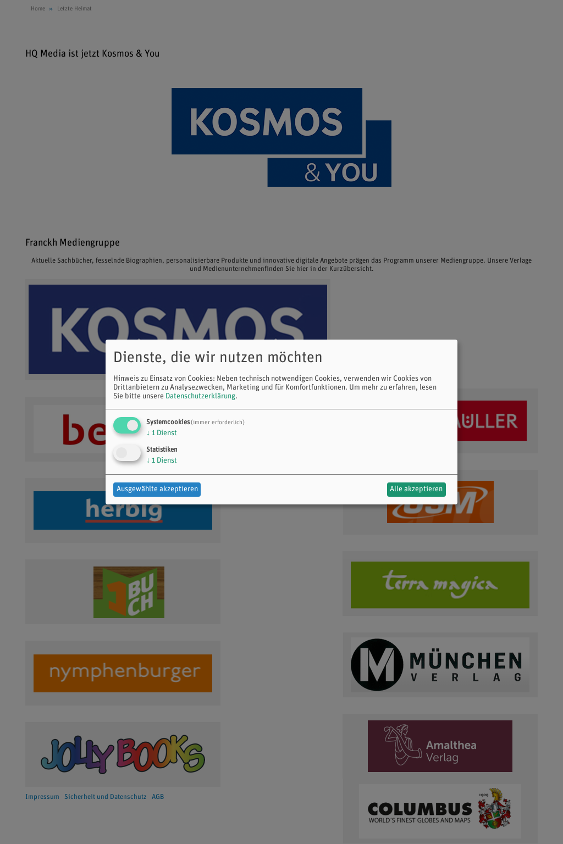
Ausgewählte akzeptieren (157, 489)
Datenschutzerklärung (200, 396)
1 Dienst (161, 433)
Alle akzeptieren (416, 489)
